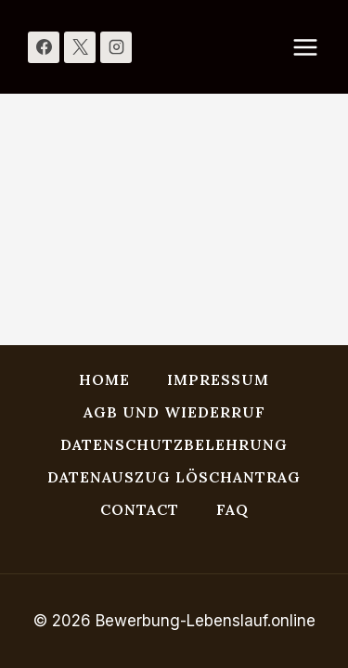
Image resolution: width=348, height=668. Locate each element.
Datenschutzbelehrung (174, 444)
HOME (104, 379)
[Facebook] (43, 47)
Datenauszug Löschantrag (174, 477)
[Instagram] (116, 47)
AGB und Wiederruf (174, 412)
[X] (80, 47)
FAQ (232, 509)
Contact (139, 509)
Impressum (218, 379)
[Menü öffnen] (314, 47)
